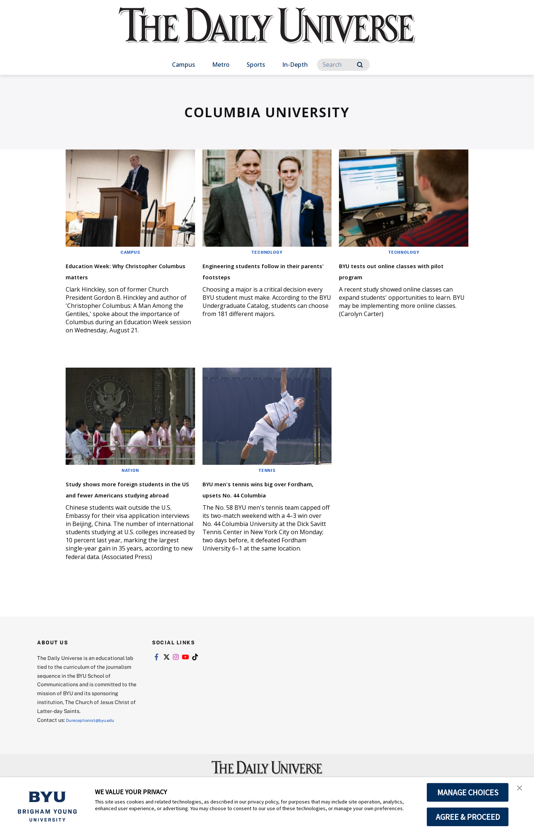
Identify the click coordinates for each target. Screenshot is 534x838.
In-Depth (295, 64)
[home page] (267, 33)
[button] (521, 790)
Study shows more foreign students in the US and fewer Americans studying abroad (130, 505)
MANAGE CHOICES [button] (467, 792)
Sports (256, 64)
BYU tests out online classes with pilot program (400, 270)
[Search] (343, 64)
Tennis (267, 481)
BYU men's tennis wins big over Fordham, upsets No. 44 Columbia (264, 505)
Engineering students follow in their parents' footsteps (264, 270)
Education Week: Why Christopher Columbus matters (115, 276)
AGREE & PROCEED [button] (468, 817)
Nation (130, 481)
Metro (221, 64)
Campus (183, 64)
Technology (267, 251)
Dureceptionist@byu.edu (96, 742)
